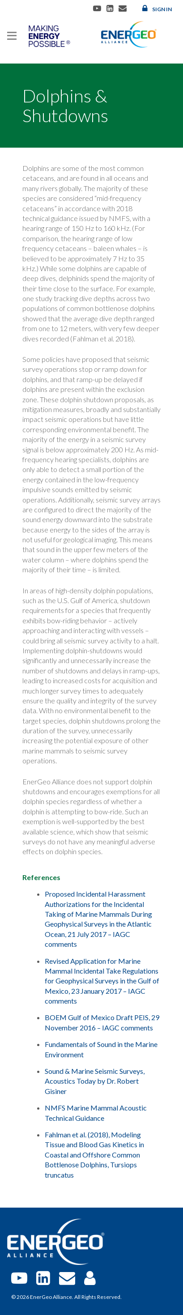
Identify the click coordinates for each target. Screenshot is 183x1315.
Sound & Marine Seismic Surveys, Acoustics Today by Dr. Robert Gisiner (95, 1081)
